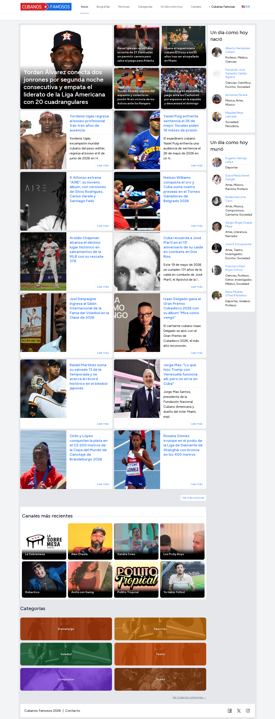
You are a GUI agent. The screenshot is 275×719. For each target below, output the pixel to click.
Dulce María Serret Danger (237, 177)
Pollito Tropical (127, 592)
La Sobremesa (35, 554)
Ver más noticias (193, 498)
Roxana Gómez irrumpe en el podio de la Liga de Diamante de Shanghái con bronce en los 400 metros (183, 445)
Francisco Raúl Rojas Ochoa (235, 268)
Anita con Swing (82, 592)
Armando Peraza (236, 95)
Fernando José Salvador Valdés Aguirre (236, 73)
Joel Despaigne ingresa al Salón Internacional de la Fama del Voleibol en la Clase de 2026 (89, 308)
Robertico (32, 592)
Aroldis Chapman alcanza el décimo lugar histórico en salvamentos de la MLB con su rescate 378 (87, 250)
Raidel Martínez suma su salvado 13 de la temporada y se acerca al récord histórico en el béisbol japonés (88, 377)
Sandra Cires (126, 554)
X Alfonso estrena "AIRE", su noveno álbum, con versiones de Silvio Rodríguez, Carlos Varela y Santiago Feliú (88, 189)
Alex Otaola (79, 554)
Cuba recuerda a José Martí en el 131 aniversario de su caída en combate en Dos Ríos (183, 247)
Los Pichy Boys (173, 554)
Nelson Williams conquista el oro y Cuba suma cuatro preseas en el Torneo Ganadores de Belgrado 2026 (181, 189)
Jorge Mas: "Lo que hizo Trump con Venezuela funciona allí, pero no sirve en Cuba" (180, 374)
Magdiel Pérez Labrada (234, 114)
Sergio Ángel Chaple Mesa (238, 224)
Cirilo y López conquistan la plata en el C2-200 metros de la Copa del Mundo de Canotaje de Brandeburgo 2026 (88, 447)
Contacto (72, 711)
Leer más (103, 165)
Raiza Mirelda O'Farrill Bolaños (236, 293)
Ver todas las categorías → (189, 697)
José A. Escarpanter (238, 244)
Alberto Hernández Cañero (237, 50)
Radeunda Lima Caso (235, 199)
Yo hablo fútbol (174, 592)
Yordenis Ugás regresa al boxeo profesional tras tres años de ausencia (89, 123)
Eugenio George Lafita (235, 160)
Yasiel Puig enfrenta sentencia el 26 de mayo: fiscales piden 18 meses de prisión (181, 123)
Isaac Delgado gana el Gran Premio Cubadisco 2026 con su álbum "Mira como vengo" (182, 308)
